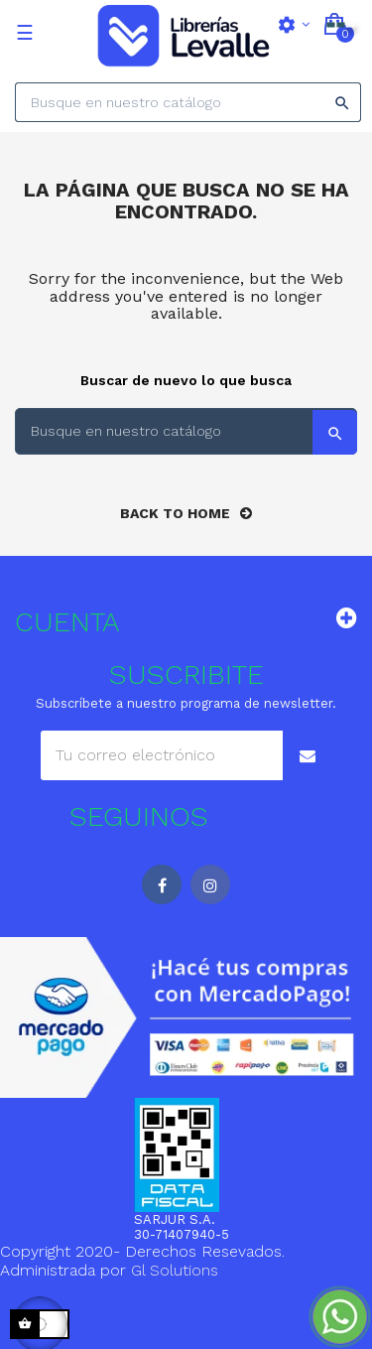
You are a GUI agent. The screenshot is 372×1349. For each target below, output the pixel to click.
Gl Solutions (174, 1270)
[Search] (188, 102)
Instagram (210, 884)
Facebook (162, 884)
